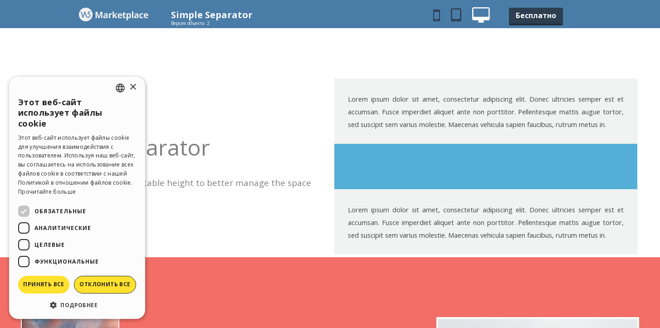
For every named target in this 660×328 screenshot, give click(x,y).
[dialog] (77, 198)
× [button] (132, 87)
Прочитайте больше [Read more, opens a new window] (47, 192)
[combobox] (120, 88)
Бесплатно (536, 15)
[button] (77, 304)
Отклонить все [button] (104, 284)
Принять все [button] (43, 284)
